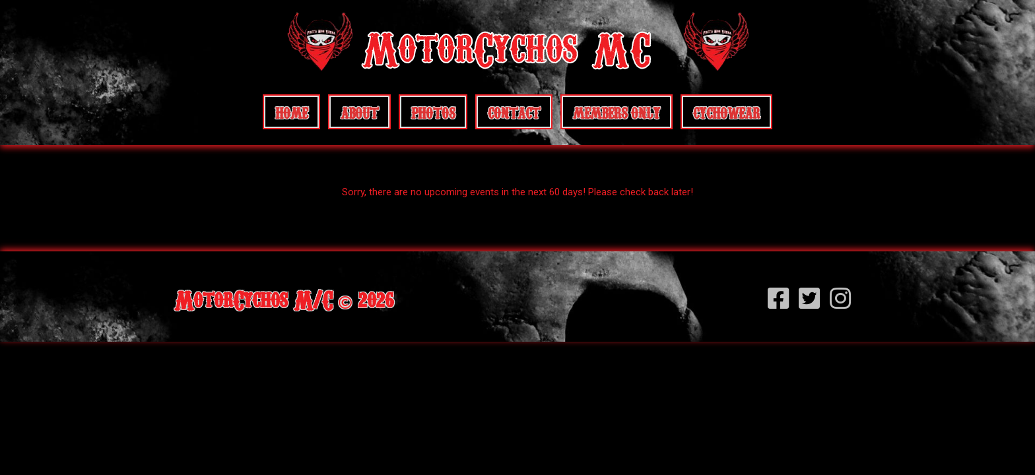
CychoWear (726, 112)
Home (291, 112)
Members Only (616, 112)
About (359, 112)
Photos (433, 112)
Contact (514, 112)
